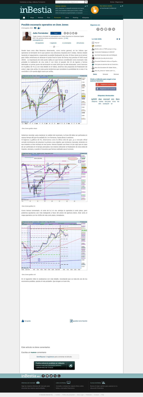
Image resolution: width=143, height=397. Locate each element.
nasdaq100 (106, 103)
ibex (118, 99)
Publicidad (89, 395)
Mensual (116, 74)
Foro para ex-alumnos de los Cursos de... (107, 64)
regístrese (50, 357)
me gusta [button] (26, 321)
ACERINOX (98, 46)
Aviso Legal (80, 395)
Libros (67, 17)
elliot (99, 103)
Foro (48, 17)
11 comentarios (66, 43)
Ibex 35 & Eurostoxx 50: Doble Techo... (106, 67)
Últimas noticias (60, 6)
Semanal (105, 74)
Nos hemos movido (106, 6)
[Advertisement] (54, 334)
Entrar (112, 2)
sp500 (94, 99)
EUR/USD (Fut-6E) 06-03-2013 (104, 58)
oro (112, 99)
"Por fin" (97, 43)
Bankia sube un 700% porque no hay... (106, 49)
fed (118, 101)
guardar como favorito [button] (78, 321)
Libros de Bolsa (63, 382)
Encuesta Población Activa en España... (106, 61)
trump (114, 101)
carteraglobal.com (38, 40)
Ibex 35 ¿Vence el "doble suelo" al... (105, 70)
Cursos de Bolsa (97, 382)
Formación (57, 17)
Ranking (75, 17)
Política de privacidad (68, 395)
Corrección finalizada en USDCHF (104, 52)
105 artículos (80, 43)
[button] (55, 33)
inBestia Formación (38, 2)
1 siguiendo (53, 43)
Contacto (96, 395)
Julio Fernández (40, 33)
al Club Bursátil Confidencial (108, 8)
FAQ (102, 395)
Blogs (32, 17)
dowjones (94, 101)
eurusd (106, 99)
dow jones (108, 101)
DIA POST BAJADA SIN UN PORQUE (106, 55)
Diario (95, 74)
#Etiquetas (85, 17)
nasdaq (101, 101)
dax (100, 99)
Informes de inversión (30, 382)
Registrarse (119, 2)
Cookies (57, 395)
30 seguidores (39, 43)
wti (111, 103)
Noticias (40, 17)
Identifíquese (40, 357)
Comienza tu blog (25, 2)
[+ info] (66, 38)
